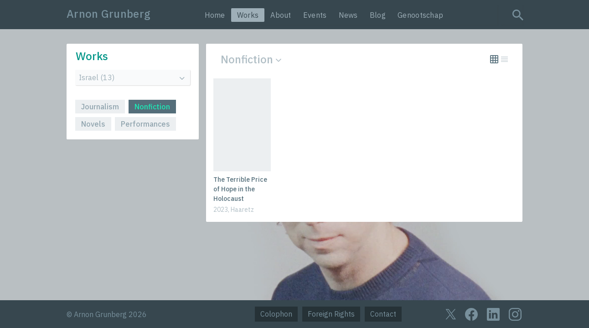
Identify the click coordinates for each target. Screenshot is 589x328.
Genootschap (420, 15)
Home (215, 15)
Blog (378, 15)
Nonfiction (152, 106)
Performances (145, 123)
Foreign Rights (331, 313)
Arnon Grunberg (108, 13)
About (280, 15)
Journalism (100, 106)
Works (248, 15)
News (348, 15)
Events (315, 15)
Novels (93, 123)
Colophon (276, 313)
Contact (383, 313)
